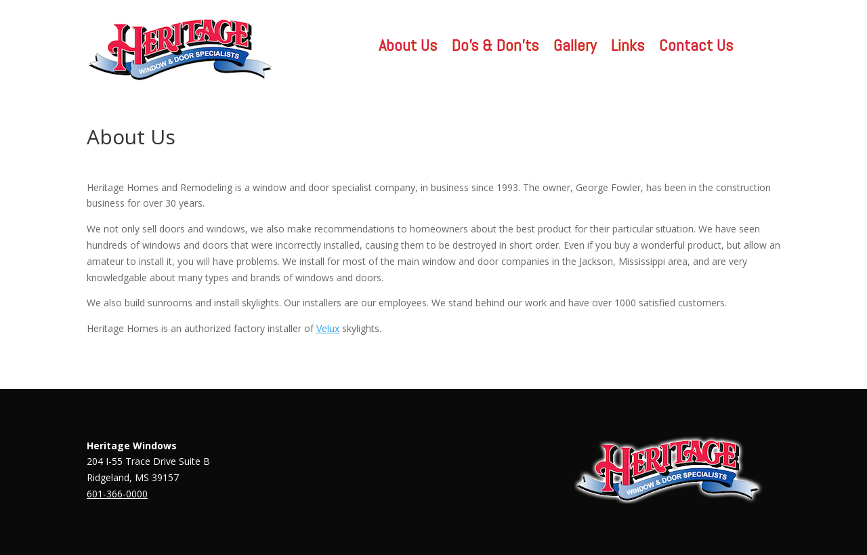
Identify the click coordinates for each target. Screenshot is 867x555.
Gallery (574, 48)
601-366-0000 (117, 493)
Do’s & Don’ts (495, 48)
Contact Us (696, 48)
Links (627, 48)
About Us (408, 48)
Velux (327, 328)
